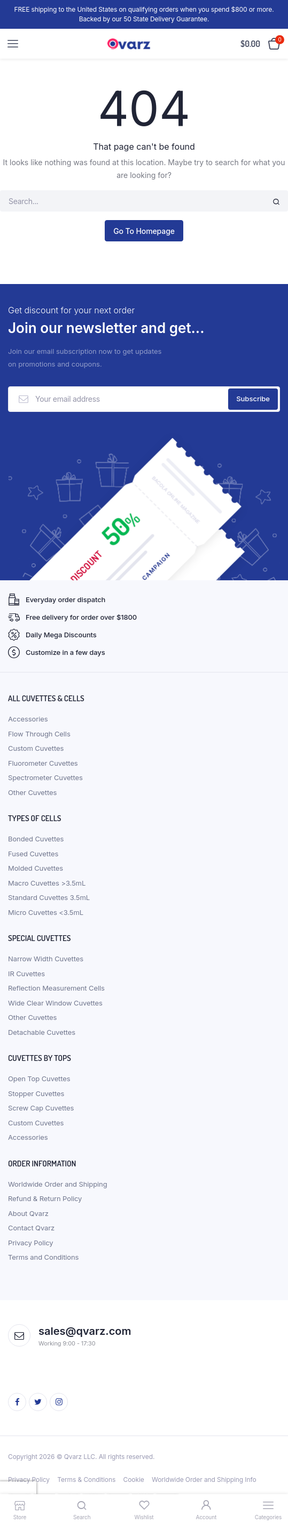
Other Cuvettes (32, 792)
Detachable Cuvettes (41, 1032)
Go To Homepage (144, 231)
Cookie (133, 1480)
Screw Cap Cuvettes (41, 1108)
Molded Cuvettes (35, 868)
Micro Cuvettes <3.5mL (45, 912)
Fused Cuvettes (33, 853)
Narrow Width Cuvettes (45, 958)
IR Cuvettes (26, 973)
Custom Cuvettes (36, 748)
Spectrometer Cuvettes (45, 777)
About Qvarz (28, 1213)
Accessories (28, 719)
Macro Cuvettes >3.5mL (46, 883)
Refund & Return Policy (45, 1198)
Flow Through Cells (39, 733)
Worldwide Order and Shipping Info (204, 1480)
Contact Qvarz (31, 1227)
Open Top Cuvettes (39, 1078)
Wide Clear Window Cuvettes (55, 1003)
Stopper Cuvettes (36, 1093)
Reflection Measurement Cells (56, 988)
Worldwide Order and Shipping (57, 1184)
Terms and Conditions (43, 1257)
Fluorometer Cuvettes (43, 763)
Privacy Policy (30, 1242)
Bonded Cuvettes (36, 838)
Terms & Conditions (86, 1480)
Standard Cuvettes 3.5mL (49, 897)
